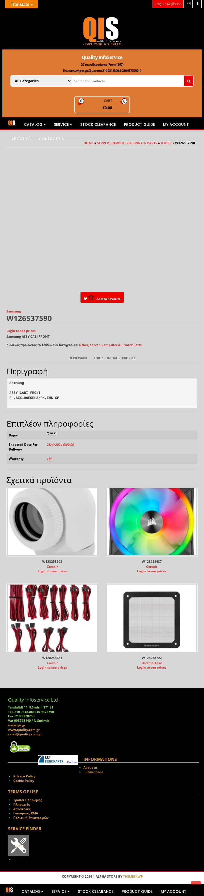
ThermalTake (151, 663)
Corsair (52, 566)
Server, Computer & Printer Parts (116, 345)
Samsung (13, 311)
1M (48, 458)
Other (83, 345)
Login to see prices (21, 330)
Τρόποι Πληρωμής (27, 800)
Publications (93, 772)
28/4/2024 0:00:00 (60, 444)
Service (63, 124)
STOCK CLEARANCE (98, 124)
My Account (176, 124)
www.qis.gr (17, 725)
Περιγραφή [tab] (78, 358)
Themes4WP (133, 876)
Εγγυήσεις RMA (25, 813)
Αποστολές (22, 809)
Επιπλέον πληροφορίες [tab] (114, 358)
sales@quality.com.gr (25, 734)
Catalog (35, 124)
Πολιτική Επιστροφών (31, 817)
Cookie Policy (23, 780)
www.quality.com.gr (24, 729)
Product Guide (139, 124)
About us (21, 138)
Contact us (51, 138)
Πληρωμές (21, 804)
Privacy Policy (24, 776)
